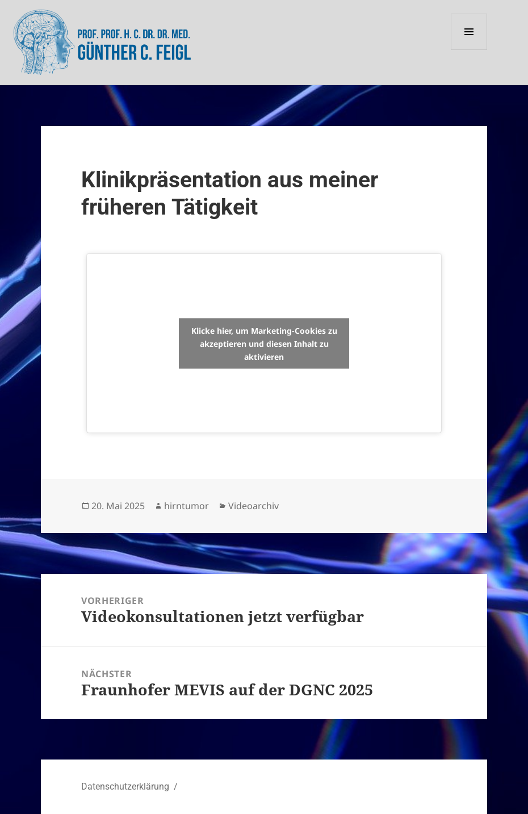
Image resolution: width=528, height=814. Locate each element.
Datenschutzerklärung (125, 786)
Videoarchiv (253, 506)
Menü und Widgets (469, 49)
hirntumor (186, 506)
